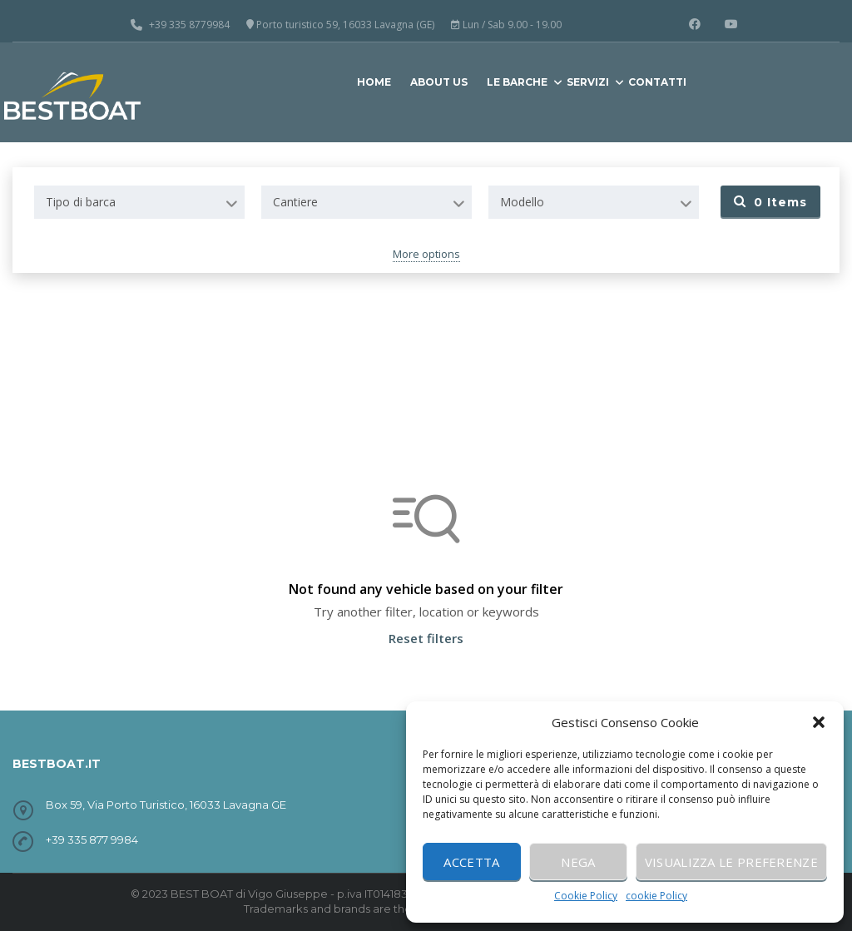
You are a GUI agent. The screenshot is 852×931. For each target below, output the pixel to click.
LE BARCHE (517, 82)
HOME (374, 82)
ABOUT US (439, 82)
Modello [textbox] (522, 202)
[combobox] (139, 202)
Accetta (471, 862)
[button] (818, 722)
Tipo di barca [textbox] (81, 202)
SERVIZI (588, 82)
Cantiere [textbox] (295, 202)
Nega (578, 862)
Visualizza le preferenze (731, 862)
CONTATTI (657, 82)
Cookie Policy (585, 896)
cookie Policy (656, 896)
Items (770, 202)
